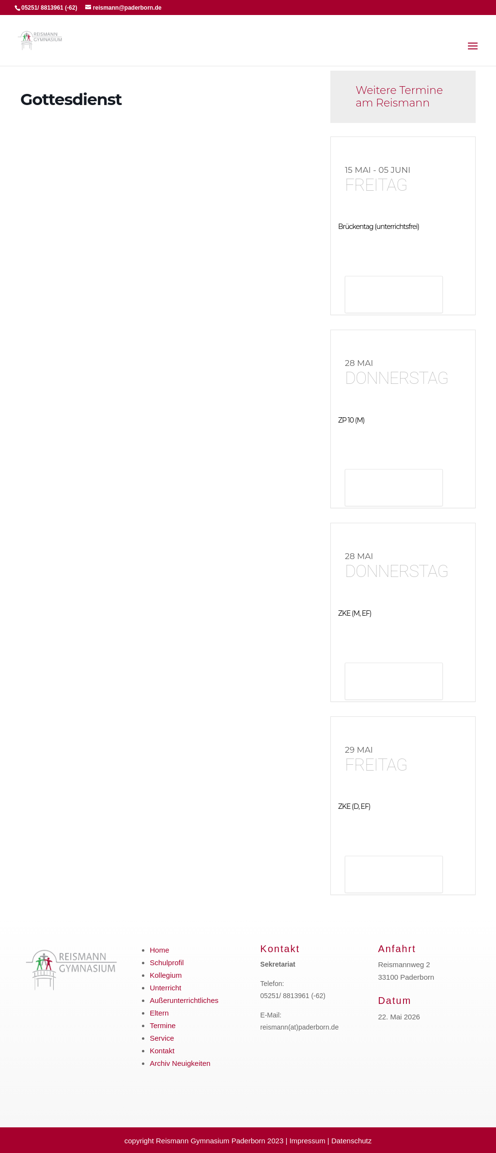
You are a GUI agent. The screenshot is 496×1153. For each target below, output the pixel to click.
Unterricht (165, 988)
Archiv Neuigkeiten (180, 1063)
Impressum (307, 1141)
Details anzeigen (393, 295)
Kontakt (162, 1051)
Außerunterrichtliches (184, 1000)
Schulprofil (167, 962)
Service (162, 1038)
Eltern (159, 1013)
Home (159, 950)
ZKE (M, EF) (354, 613)
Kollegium (166, 975)
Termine (162, 1025)
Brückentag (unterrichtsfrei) (378, 226)
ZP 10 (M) (351, 420)
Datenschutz (351, 1141)
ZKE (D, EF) (354, 806)
